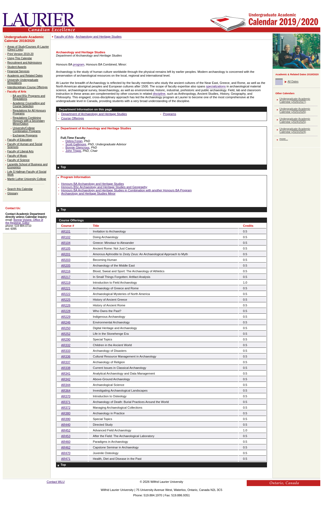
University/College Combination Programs (27, 130)
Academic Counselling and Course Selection (29, 105)
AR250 (65, 328)
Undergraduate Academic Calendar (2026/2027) (294, 100)
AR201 (65, 254)
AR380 (65, 413)
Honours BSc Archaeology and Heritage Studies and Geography (104, 187)
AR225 (65, 299)
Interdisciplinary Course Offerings (27, 87)
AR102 (65, 237)
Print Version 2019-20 (20, 54)
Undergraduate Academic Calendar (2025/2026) (294, 110)
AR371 (65, 402)
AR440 (65, 424)
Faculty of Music (17, 155)
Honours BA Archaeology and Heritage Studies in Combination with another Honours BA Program (126, 190)
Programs (169, 114)
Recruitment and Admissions (24, 62)
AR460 (65, 441)
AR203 (65, 259)
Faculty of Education (19, 139)
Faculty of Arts (16, 91)
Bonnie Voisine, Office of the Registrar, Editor (24, 221)
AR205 (65, 265)
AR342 (65, 379)
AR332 (65, 345)
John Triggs (73, 150)
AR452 (65, 430)
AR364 (65, 390)
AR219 (65, 282)
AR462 (65, 447)
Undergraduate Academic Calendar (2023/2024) (294, 130)
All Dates (293, 81)
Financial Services (18, 71)
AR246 (65, 322)
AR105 (65, 248)
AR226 (65, 305)
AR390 (65, 419)
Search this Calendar (20, 189)
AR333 (65, 350)
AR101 (65, 231)
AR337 (65, 362)
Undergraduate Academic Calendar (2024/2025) (294, 120)
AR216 (65, 271)
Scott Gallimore (75, 144)
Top (63, 167)
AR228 (65, 311)
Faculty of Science (18, 160)
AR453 (65, 436)
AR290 (65, 339)
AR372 (65, 407)
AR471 (65, 458)
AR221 (65, 288)
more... (283, 138)
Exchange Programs (25, 135)
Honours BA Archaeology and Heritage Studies (92, 183)
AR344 (65, 384)
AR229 (65, 316)
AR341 (65, 373)
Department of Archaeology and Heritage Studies (94, 114)
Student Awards (16, 66)
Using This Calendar (19, 58)
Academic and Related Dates (25, 75)
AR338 (65, 367)
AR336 (65, 356)
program (78, 64)
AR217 (65, 276)
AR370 (65, 396)
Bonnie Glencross (77, 147)
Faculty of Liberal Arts (20, 151)
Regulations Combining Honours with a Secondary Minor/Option (29, 120)
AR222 (65, 294)
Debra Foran (74, 141)
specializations (216, 86)
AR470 (65, 453)
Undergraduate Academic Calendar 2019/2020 (24, 39)
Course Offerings (72, 118)
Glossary (12, 193)
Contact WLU (56, 481)
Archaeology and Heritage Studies (99, 36)
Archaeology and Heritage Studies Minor (88, 193)
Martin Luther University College (26, 179)
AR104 (65, 242)
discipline (159, 93)
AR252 (65, 333)
